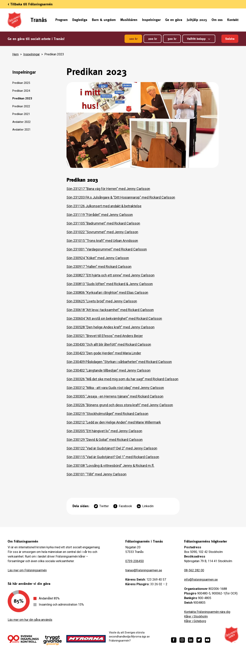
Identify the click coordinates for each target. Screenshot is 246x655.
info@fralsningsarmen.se (201, 579)
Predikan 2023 (22, 98)
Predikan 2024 (21, 90)
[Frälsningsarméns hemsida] (231, 635)
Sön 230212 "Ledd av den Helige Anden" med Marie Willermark (113, 422)
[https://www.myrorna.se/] (86, 639)
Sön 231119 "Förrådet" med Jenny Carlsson (99, 215)
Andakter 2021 (21, 129)
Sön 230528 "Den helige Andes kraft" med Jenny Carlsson (110, 327)
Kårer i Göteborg (195, 621)
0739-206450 (134, 561)
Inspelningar (151, 20)
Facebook (122, 506)
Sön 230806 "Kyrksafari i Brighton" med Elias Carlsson (107, 292)
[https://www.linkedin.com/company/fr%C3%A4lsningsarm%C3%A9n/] (190, 640)
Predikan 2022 (21, 106)
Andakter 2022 (21, 122)
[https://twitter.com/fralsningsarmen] (199, 640)
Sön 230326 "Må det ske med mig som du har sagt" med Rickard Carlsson (122, 379)
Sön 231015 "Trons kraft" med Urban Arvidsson (102, 241)
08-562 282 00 (194, 570)
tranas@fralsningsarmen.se (143, 570)
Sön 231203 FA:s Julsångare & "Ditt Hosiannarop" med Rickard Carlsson (120, 197)
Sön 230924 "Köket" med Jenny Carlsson (97, 258)
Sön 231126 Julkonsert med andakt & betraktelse (103, 206)
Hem (15, 54)
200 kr (152, 39)
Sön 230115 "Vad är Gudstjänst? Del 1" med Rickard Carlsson (112, 457)
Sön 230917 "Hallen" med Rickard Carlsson (98, 267)
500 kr (172, 39)
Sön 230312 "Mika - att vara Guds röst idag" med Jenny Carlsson (115, 388)
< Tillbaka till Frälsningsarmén (30, 4)
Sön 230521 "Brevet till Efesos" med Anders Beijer (104, 336)
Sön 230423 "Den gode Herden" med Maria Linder (103, 353)
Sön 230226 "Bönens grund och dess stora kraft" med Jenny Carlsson (119, 405)
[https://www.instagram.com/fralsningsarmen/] (182, 640)
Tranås (39, 20)
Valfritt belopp (199, 39)
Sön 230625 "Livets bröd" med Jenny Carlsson (101, 301)
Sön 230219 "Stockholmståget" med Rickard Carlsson (107, 414)
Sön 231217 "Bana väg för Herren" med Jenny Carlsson (108, 189)
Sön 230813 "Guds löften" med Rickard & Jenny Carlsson (109, 284)
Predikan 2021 (21, 114)
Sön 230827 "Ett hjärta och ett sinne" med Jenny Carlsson (110, 275)
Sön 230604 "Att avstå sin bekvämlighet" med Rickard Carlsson (114, 318)
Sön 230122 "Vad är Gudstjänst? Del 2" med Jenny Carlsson (111, 448)
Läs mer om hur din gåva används (30, 620)
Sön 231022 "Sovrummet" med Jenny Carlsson (102, 232)
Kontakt (232, 20)
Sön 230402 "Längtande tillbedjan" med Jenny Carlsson (108, 370)
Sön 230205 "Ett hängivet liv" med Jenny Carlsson (104, 431)
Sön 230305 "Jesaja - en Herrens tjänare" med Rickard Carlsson (114, 396)
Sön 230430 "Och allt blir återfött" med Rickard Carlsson (108, 344)
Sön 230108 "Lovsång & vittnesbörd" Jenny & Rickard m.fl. (110, 466)
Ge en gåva (173, 20)
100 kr (133, 39)
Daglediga (79, 20)
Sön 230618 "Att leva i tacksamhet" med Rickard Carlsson (110, 310)
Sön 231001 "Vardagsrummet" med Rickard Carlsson (106, 249)
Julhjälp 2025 (197, 20)
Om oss (217, 20)
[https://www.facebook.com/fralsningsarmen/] (173, 640)
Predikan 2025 (21, 83)
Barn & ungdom (104, 20)
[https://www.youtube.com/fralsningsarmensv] (207, 640)
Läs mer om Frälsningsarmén (27, 570)
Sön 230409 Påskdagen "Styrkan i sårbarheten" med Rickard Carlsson (119, 362)
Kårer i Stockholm (196, 616)
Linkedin (145, 506)
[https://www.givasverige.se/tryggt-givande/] (52, 640)
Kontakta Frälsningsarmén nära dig (207, 612)
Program (61, 20)
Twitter (101, 506)
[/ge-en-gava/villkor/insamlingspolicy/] (23, 639)
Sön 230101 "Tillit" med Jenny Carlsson (96, 474)
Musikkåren (128, 20)
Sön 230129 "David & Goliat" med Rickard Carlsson (104, 440)
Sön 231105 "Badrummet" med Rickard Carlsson (103, 223)
